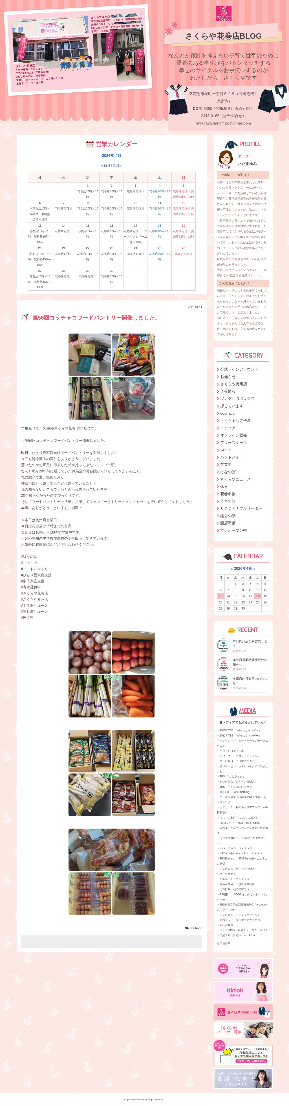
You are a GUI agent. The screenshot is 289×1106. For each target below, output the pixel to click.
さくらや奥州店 (233, 384)
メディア (228, 428)
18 (258, 596)
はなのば (228, 472)
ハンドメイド (231, 457)
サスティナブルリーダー (241, 508)
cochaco (193, 928)
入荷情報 (228, 391)
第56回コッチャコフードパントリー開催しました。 (91, 318)
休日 (224, 486)
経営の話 (228, 516)
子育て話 (228, 501)
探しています (231, 406)
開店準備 (228, 523)
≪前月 (105, 165)
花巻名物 (228, 494)
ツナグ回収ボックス (237, 398)
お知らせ (228, 376)
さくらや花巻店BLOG (223, 36)
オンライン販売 (233, 435)
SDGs (225, 450)
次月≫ (117, 165)
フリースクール (233, 442)
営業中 (226, 464)
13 (221, 596)
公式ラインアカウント (239, 369)
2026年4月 (243, 568)
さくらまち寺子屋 (235, 420)
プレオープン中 (233, 530)
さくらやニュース (235, 479)
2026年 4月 (111, 155)
